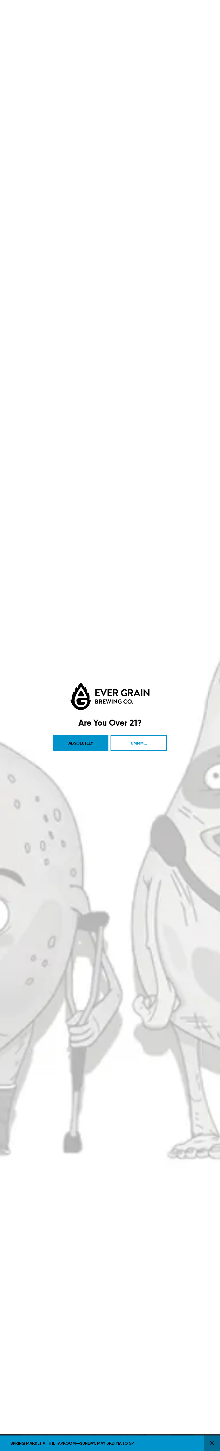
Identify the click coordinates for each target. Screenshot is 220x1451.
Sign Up (126, 988)
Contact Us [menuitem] (75, 957)
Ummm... (139, 121)
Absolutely (80, 121)
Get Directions (24, 991)
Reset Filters (137, 203)
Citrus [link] (109, 203)
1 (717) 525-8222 (24, 1000)
